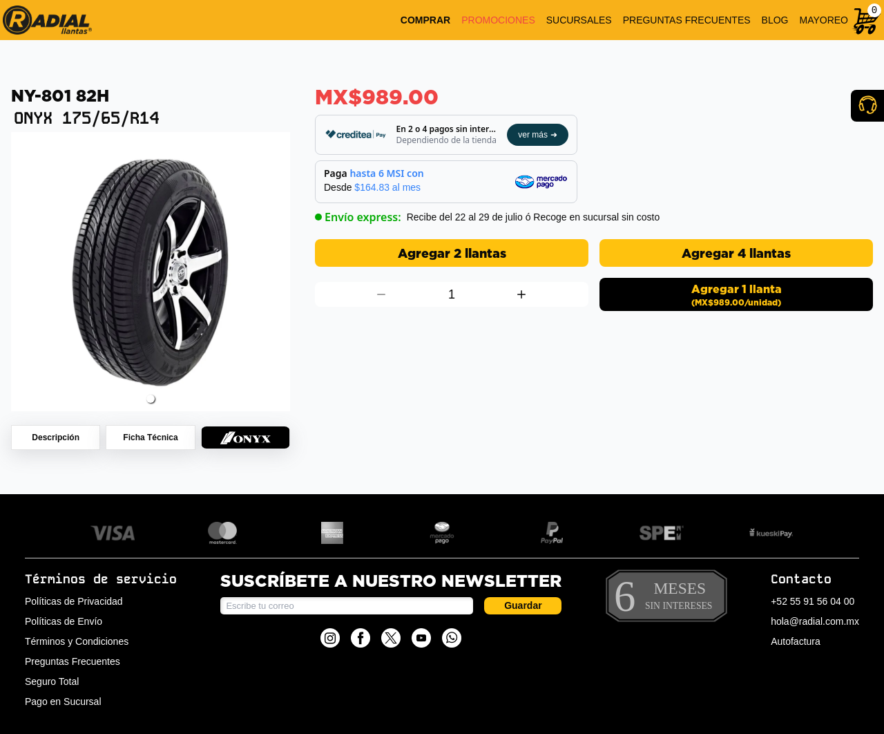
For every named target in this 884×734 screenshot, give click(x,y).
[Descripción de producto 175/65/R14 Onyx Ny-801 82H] (55, 437)
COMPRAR (425, 20)
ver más (537, 134)
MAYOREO (823, 20)
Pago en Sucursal (63, 701)
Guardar (522, 605)
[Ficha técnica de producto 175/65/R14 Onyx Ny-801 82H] (150, 437)
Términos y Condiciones (76, 641)
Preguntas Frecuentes (72, 661)
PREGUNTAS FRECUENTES (687, 20)
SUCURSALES (579, 20)
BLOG (775, 20)
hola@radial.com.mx (815, 621)
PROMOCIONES (498, 20)
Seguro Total (52, 681)
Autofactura (795, 641)
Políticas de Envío (63, 621)
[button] (150, 399)
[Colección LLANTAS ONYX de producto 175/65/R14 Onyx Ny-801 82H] (245, 437)
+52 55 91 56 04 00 (812, 601)
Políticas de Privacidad (74, 601)
